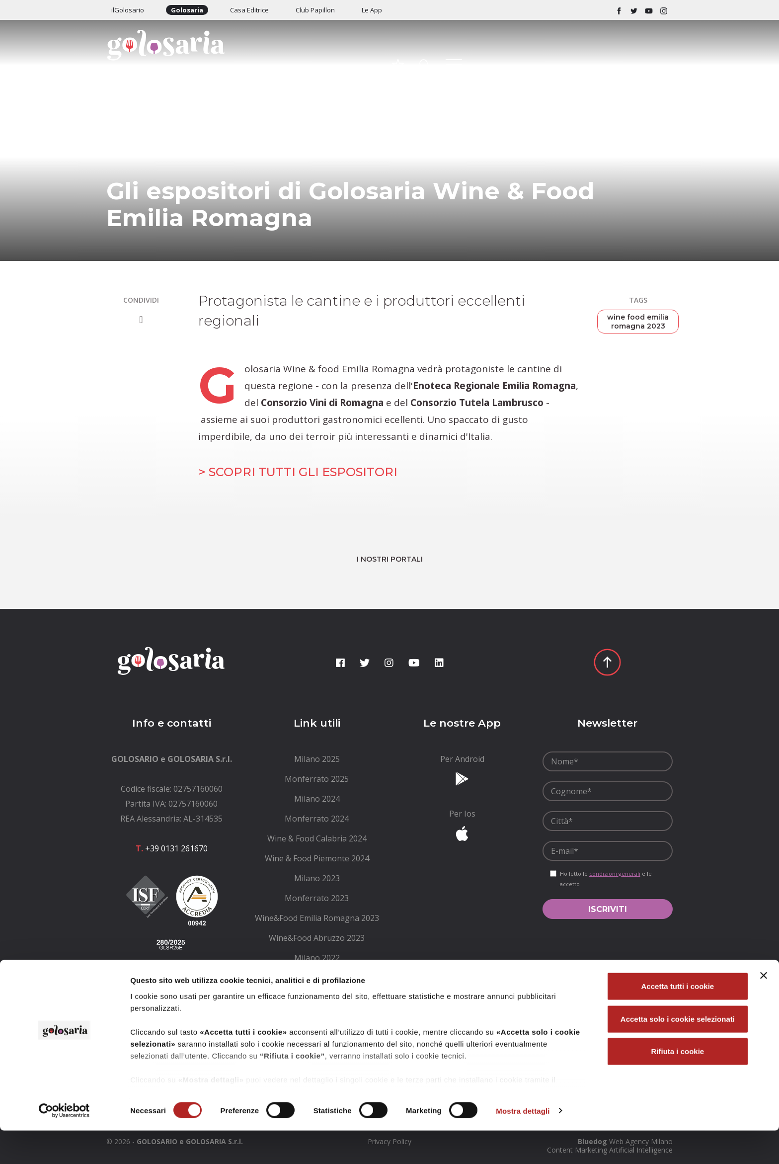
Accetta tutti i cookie (677, 1020)
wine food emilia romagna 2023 (638, 322)
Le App (372, 9)
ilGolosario (127, 9)
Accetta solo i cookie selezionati (678, 1052)
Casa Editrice (249, 9)
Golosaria (187, 9)
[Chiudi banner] (763, 1009)
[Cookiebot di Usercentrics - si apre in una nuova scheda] (64, 1144)
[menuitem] (317, 758)
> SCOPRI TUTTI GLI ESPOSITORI (297, 472)
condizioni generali (614, 873)
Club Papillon (315, 9)
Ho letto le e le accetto (606, 879)
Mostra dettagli (522, 1144)
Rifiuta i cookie (677, 1085)
